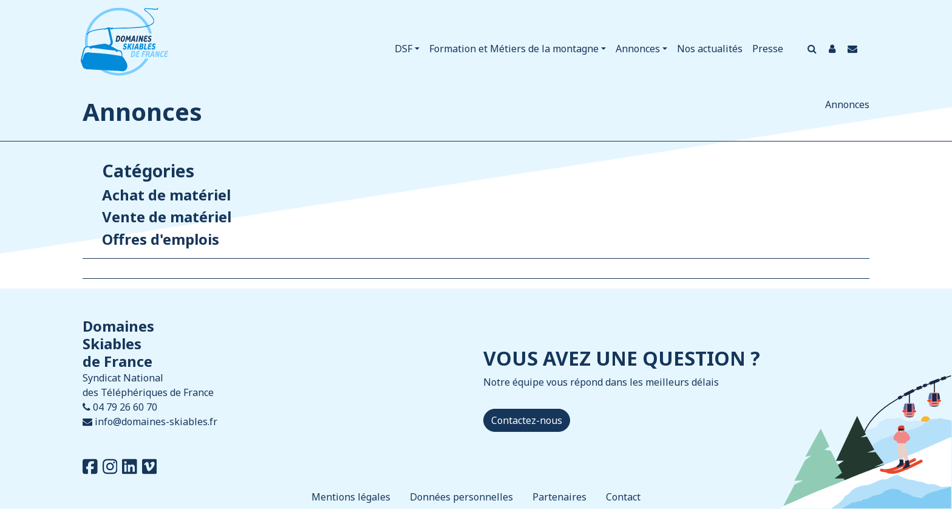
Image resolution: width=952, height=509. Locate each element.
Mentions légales (350, 497)
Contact (623, 497)
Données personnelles (461, 497)
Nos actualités (710, 48)
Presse (767, 48)
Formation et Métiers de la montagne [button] (514, 48)
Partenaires (559, 497)
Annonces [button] (638, 48)
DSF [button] (403, 48)
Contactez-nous (526, 420)
